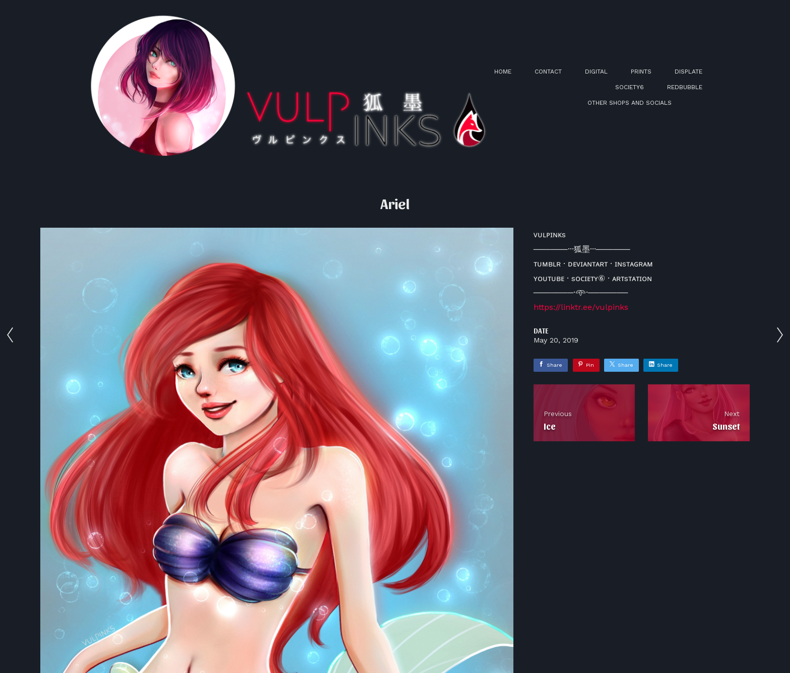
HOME (502, 71)
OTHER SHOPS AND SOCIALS (629, 102)
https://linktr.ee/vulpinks (581, 307)
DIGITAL (596, 71)
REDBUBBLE (684, 87)
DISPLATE (688, 71)
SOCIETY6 (629, 87)
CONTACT (548, 71)
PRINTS (641, 71)
